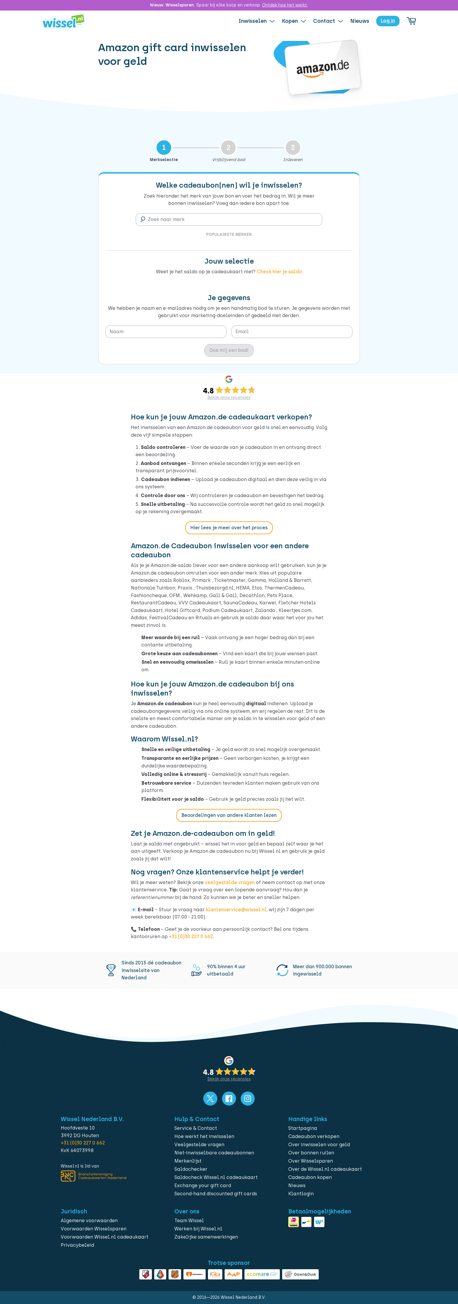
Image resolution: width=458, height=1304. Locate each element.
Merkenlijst (188, 1161)
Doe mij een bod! (229, 350)
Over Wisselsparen (310, 1161)
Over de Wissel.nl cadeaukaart (325, 1169)
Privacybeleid (77, 1245)
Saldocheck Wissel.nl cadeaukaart (216, 1177)
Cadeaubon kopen (310, 1177)
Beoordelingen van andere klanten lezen (229, 815)
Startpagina (302, 1128)
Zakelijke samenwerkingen (206, 1237)
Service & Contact (195, 1128)
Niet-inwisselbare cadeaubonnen (214, 1153)
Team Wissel (189, 1220)
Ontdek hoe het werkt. (285, 5)
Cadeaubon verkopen (313, 1136)
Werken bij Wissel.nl (198, 1229)
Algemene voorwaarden (89, 1220)
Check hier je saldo (279, 271)
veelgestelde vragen (230, 882)
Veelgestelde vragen (199, 1144)
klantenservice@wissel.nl (236, 909)
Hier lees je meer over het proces (229, 527)
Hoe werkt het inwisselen (204, 1136)
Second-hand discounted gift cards (215, 1193)
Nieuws (297, 1185)
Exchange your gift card (202, 1185)
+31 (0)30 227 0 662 (191, 936)
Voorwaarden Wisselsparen (93, 1229)
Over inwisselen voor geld (319, 1144)
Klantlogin (301, 1193)
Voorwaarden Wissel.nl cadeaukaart (104, 1237)
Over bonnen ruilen (311, 1153)
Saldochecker (190, 1169)
